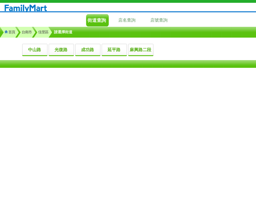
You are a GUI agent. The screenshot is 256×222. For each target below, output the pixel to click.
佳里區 (43, 32)
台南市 (27, 32)
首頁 (10, 32)
